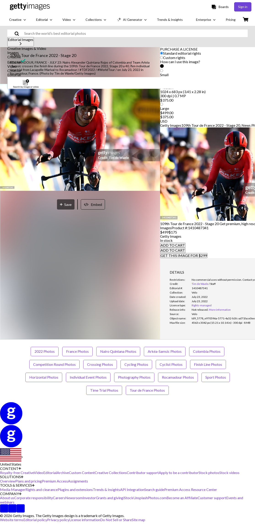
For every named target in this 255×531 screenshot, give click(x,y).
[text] (135, 33)
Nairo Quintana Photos (118, 351)
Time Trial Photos (104, 390)
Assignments (78, 481)
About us (7, 498)
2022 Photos (45, 351)
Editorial (14, 62)
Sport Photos (215, 377)
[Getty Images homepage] (30, 6)
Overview (7, 481)
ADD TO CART (173, 245)
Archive (63, 472)
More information (220, 309)
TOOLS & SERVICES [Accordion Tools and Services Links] (17, 485)
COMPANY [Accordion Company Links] (10, 494)
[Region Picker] (11, 457)
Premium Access (55, 481)
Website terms (11, 520)
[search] (19, 33)
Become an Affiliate (182, 498)
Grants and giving (109, 498)
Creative (14, 57)
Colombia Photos (206, 351)
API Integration (132, 489)
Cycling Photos (136, 364)
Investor (89, 498)
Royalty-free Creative (17, 472)
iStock (128, 498)
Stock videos (229, 472)
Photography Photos (134, 377)
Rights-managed (202, 305)
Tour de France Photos (147, 390)
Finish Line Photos (208, 364)
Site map (138, 520)
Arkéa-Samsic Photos (165, 351)
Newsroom (74, 498)
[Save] (66, 204)
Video (12, 66)
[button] (127, 48)
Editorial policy (35, 520)
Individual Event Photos (88, 377)
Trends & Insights (106, 489)
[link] (200, 309)
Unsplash (140, 498)
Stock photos (209, 472)
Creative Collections (111, 472)
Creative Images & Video (26, 48)
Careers (59, 498)
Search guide (154, 489)
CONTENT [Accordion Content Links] (10, 468)
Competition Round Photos (54, 364)
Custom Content (82, 472)
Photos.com (157, 498)
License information (84, 520)
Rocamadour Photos (178, 377)
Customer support (212, 498)
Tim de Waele (200, 284)
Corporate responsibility (33, 498)
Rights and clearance (41, 489)
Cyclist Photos (171, 364)
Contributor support (143, 472)
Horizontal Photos (43, 377)
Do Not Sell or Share (116, 520)
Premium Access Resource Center (190, 489)
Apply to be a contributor (179, 472)
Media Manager (12, 489)
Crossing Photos (100, 364)
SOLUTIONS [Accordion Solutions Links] (11, 477)
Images (13, 52)
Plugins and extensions (75, 489)
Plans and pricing (28, 481)
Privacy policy (58, 520)
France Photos (77, 351)
